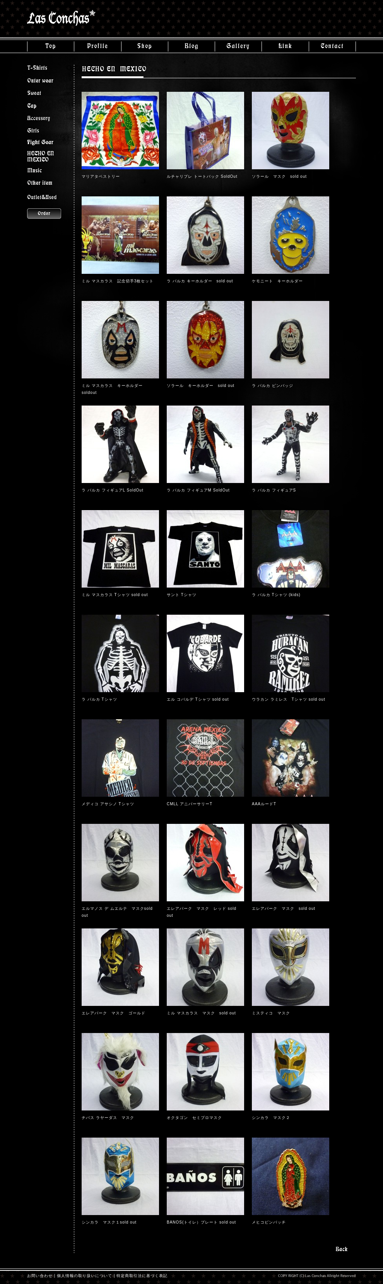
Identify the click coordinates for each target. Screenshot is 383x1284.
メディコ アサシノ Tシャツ (108, 804)
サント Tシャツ (184, 595)
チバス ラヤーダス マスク (108, 1118)
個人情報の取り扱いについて (84, 1276)
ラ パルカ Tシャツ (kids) (276, 595)
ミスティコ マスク (271, 1013)
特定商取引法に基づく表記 (142, 1276)
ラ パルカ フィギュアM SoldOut (198, 490)
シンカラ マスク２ (271, 1118)
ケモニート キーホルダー (277, 281)
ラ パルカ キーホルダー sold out (200, 281)
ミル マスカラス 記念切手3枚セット (118, 281)
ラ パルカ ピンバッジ (272, 385)
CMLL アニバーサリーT (189, 804)
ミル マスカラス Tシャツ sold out (115, 595)
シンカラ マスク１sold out (109, 1222)
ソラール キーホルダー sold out (200, 385)
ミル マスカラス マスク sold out (201, 1013)
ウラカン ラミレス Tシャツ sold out (288, 699)
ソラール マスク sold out (279, 176)
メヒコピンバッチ (269, 1222)
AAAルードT (264, 804)
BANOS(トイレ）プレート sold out (201, 1222)
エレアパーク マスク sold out (283, 908)
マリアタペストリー (101, 176)
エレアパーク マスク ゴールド (113, 1013)
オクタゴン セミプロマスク (194, 1118)
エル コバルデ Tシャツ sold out (198, 699)
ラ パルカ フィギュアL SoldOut (113, 490)
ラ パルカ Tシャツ (99, 699)
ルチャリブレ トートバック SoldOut (202, 176)
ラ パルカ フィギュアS (274, 490)
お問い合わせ (40, 1276)
